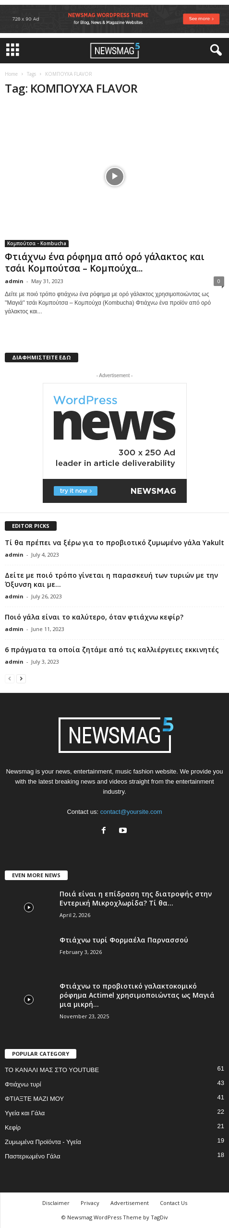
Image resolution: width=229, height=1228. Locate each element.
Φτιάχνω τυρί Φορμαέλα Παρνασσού (124, 939)
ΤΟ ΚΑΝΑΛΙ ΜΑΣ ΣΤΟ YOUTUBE (52, 1069)
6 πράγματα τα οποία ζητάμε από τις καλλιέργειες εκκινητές (112, 649)
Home (11, 74)
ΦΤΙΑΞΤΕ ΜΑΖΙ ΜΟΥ (34, 1098)
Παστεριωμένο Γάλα (32, 1156)
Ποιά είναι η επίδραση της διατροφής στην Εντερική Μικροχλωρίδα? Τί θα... (136, 898)
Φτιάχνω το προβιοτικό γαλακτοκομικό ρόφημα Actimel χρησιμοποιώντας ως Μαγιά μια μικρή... (137, 995)
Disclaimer (56, 1202)
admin (14, 281)
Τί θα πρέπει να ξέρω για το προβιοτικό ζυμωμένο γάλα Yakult (114, 542)
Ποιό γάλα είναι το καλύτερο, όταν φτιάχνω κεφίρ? (94, 616)
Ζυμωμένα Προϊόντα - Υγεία (43, 1141)
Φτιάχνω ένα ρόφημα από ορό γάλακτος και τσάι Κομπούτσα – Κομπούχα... (105, 262)
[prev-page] (9, 678)
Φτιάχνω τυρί (23, 1084)
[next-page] (21, 678)
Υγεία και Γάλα (25, 1113)
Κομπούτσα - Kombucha (36, 243)
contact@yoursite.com (131, 811)
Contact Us (173, 1202)
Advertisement (129, 1202)
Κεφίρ (13, 1127)
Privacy (90, 1202)
